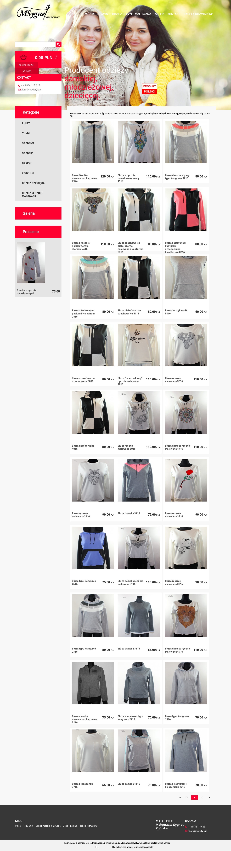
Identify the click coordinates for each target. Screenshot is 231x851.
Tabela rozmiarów (198, 14)
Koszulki (28, 173)
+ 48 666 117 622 (30, 85)
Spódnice (28, 143)
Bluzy (26, 123)
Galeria (29, 213)
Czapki (26, 163)
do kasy (27, 71)
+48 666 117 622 (197, 826)
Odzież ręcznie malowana (131, 14)
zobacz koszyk (26, 65)
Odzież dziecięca (33, 183)
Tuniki (26, 133)
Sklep (159, 14)
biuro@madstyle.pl (31, 89)
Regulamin (100, 14)
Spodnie (27, 153)
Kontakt (173, 14)
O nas (84, 14)
